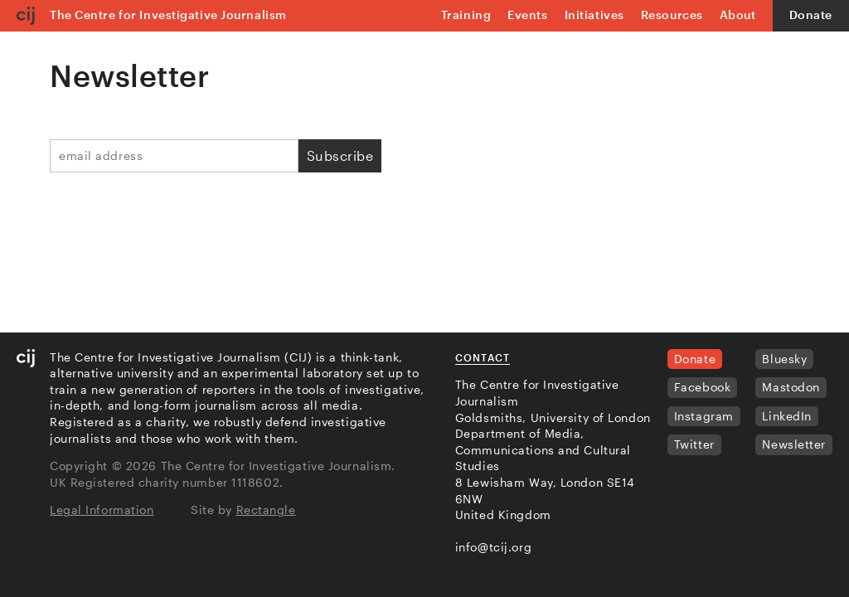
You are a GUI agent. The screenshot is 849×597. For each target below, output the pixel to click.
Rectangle (266, 509)
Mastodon (790, 387)
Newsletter (794, 444)
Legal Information (102, 509)
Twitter (694, 444)
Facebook (702, 387)
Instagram (704, 416)
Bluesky (784, 359)
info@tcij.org (493, 547)
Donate (810, 14)
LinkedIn (786, 416)
